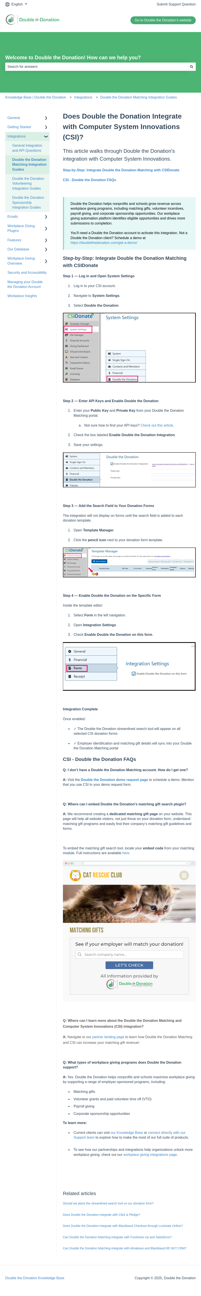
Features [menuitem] (14, 240)
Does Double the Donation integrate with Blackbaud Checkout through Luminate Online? (123, 1226)
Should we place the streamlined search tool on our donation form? (108, 1203)
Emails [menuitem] (12, 216)
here (125, 853)
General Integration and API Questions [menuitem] (27, 148)
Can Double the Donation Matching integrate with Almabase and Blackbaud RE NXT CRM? (125, 1248)
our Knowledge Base (127, 1132)
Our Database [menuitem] (18, 249)
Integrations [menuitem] (16, 136)
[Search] (191, 67)
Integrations (83, 97)
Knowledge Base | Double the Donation (35, 97)
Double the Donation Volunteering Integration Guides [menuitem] (28, 183)
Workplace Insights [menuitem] (22, 296)
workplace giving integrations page (150, 1155)
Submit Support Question (176, 4)
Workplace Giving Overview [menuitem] (21, 261)
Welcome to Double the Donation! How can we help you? (73, 57)
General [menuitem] (13, 118)
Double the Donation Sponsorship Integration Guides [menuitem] (28, 202)
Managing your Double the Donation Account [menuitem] (25, 284)
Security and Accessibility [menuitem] (27, 272)
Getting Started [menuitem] (19, 127)
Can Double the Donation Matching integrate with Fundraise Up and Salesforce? (117, 1237)
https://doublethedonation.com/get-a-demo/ (104, 243)
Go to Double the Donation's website (163, 20)
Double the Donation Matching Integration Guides (138, 97)
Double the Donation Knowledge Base (34, 1278)
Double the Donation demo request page (114, 780)
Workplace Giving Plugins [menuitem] (21, 228)
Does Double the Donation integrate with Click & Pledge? (101, 1214)
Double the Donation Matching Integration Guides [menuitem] (29, 164)
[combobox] (96, 67)
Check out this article (157, 425)
